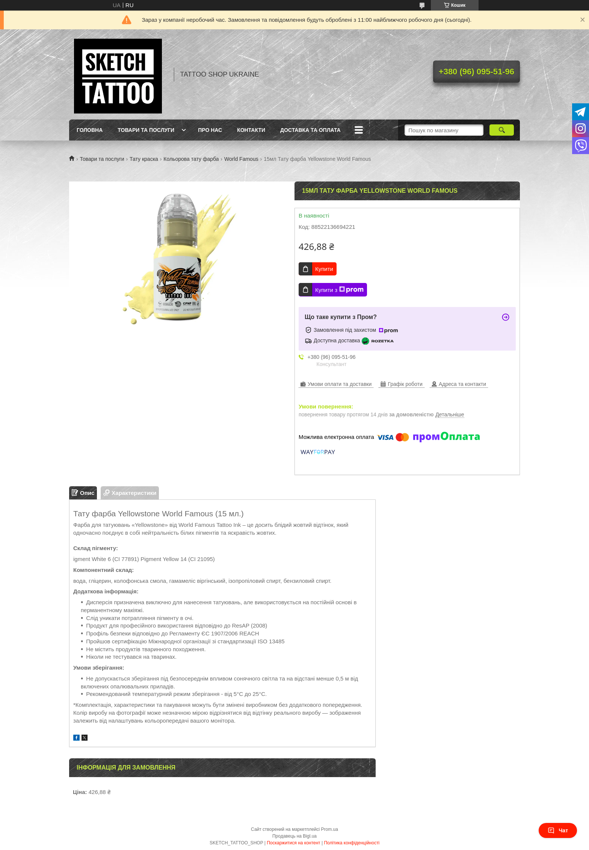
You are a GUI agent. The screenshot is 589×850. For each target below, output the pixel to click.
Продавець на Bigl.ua (294, 836)
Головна (90, 130)
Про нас (210, 130)
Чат (558, 830)
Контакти (251, 130)
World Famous (241, 159)
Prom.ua (329, 829)
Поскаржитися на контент (293, 842)
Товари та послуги (146, 130)
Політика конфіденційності (351, 842)
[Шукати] (501, 130)
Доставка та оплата (310, 130)
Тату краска (144, 159)
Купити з (339, 289)
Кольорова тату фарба (191, 159)
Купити (324, 269)
